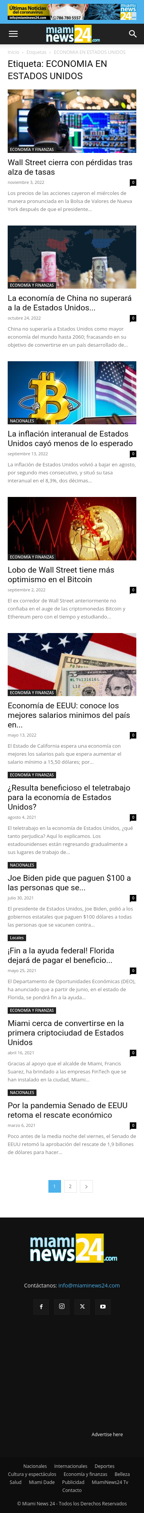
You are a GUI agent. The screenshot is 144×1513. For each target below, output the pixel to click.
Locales (17, 937)
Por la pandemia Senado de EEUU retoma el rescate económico (67, 1110)
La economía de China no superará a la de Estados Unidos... (70, 303)
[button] (13, 34)
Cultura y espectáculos (32, 1474)
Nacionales (35, 1466)
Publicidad (73, 1482)
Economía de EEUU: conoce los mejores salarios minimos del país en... (69, 715)
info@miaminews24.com (89, 1285)
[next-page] (86, 1186)
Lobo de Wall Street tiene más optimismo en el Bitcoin (61, 574)
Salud (16, 1482)
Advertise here (107, 1434)
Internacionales (70, 1466)
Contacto (71, 1490)
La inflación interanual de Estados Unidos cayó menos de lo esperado (70, 438)
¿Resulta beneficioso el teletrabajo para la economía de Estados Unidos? (69, 797)
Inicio (13, 52)
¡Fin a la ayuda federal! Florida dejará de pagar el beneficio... (61, 955)
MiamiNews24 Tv (110, 1482)
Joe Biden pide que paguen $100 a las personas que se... (69, 882)
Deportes (104, 1466)
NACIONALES (22, 421)
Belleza (122, 1474)
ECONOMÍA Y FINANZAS (32, 149)
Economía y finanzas (86, 1474)
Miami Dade (42, 1482)
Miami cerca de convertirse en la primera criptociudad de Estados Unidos (66, 1033)
